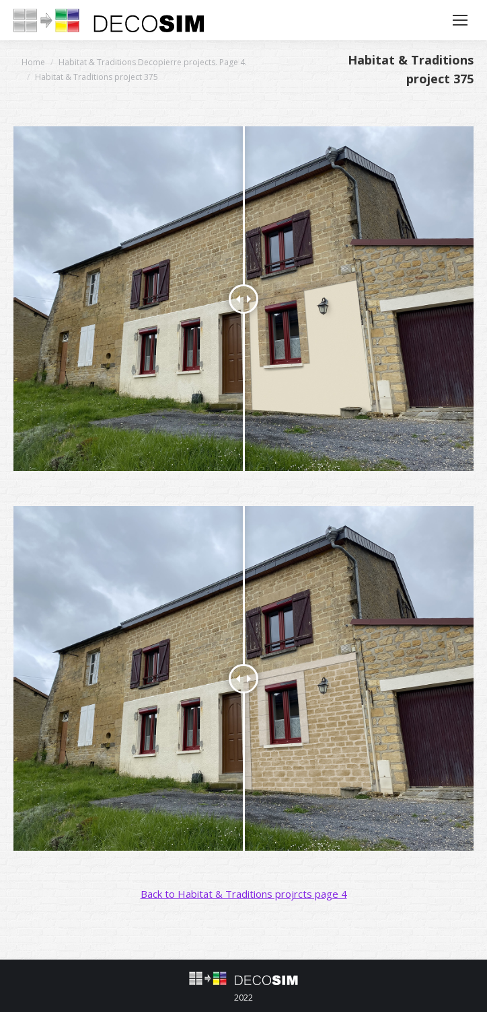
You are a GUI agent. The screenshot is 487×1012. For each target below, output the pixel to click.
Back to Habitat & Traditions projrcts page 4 (244, 893)
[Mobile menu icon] (460, 20)
